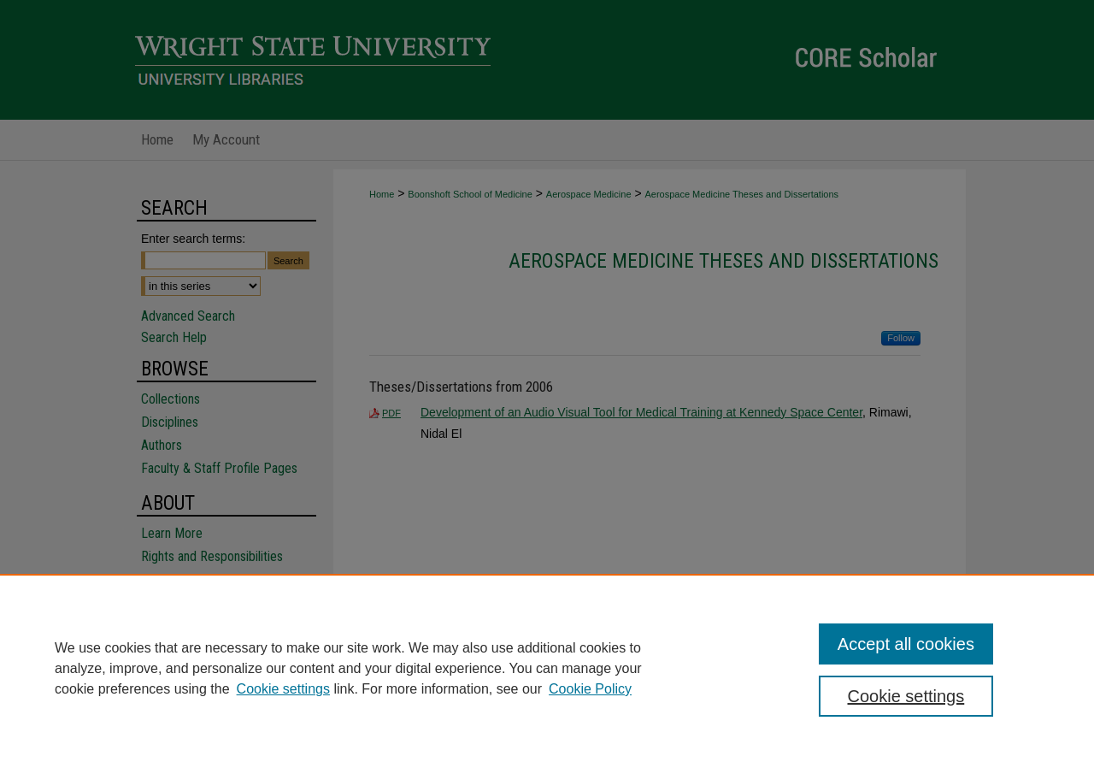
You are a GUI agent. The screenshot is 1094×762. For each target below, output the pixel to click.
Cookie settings (283, 689)
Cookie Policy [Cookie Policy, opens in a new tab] (590, 689)
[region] (547, 668)
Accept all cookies (906, 644)
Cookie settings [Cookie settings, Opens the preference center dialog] (906, 696)
